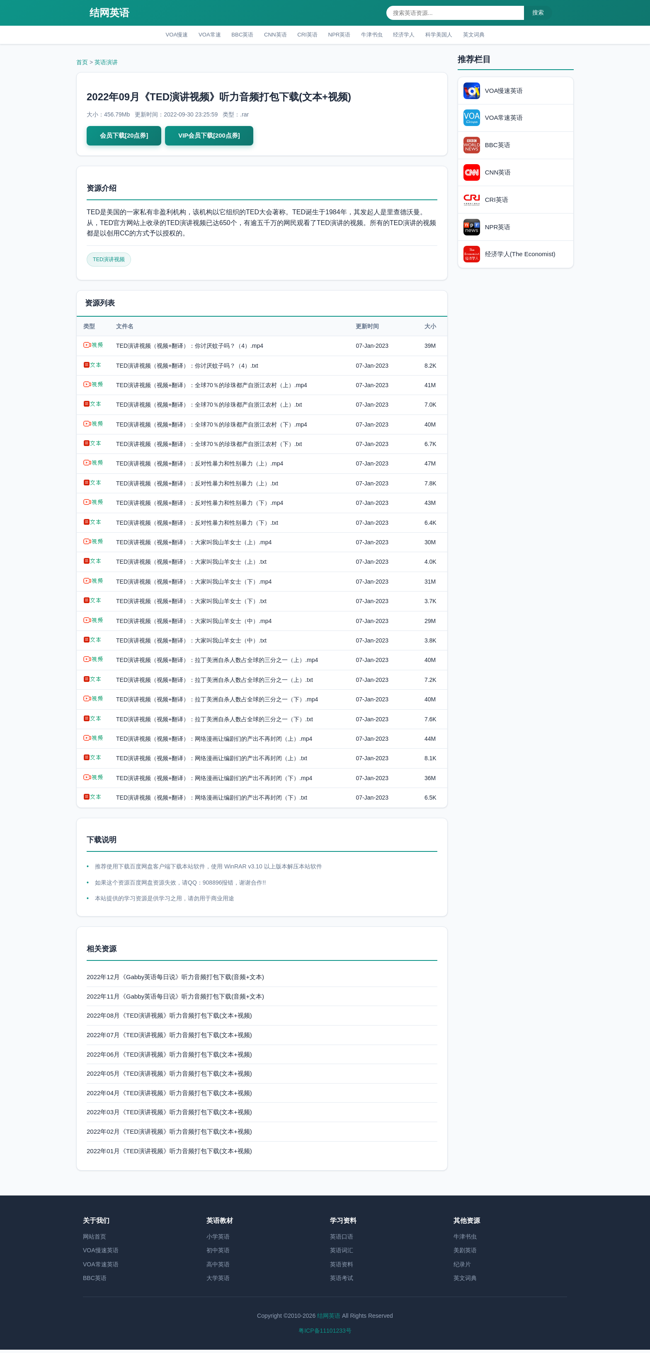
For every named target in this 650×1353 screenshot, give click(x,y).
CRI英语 (304, 35)
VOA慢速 (158, 35)
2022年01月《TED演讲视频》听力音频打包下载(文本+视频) (169, 1154)
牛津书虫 (377, 35)
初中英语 (218, 1254)
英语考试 (341, 1281)
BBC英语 (231, 35)
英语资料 (341, 1267)
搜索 (538, 12)
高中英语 (218, 1267)
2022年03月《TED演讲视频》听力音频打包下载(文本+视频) (169, 1115)
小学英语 (218, 1240)
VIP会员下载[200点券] (214, 137)
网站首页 (94, 1240)
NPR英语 (341, 35)
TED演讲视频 (110, 262)
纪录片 (462, 1267)
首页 (82, 64)
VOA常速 (195, 35)
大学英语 (218, 1281)
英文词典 (492, 35)
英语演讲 (106, 64)
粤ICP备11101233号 (325, 1334)
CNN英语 (269, 35)
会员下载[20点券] (125, 137)
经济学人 (414, 35)
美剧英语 (465, 1254)
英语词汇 (341, 1254)
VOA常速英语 (101, 1267)
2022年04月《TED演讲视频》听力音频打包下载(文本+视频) (169, 1096)
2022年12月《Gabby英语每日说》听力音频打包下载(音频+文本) (175, 980)
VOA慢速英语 (101, 1254)
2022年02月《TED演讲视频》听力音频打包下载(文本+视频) (169, 1134)
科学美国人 (453, 35)
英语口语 (341, 1240)
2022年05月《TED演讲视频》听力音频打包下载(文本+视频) (169, 1077)
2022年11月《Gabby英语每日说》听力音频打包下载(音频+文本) (175, 999)
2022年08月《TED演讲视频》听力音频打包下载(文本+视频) (169, 1019)
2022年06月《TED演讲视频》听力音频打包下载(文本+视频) (169, 1057)
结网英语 (109, 12)
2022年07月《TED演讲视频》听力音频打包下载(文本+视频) (169, 1038)
